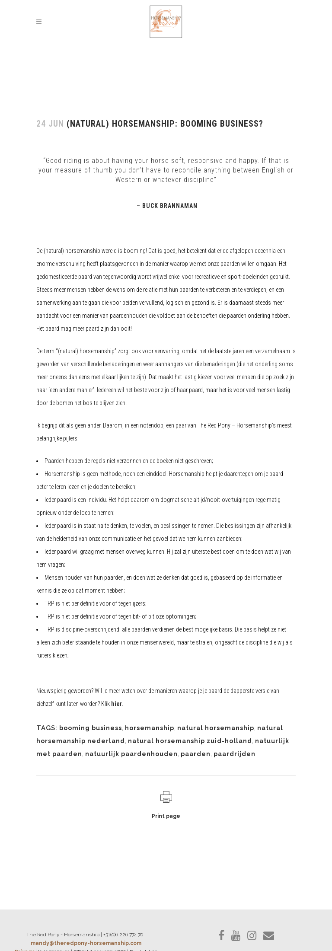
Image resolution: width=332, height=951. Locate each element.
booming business (90, 727)
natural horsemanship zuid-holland (190, 740)
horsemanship (149, 727)
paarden (196, 753)
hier (116, 703)
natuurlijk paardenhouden (131, 753)
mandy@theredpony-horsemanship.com (86, 943)
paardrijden (234, 753)
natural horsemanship (215, 727)
